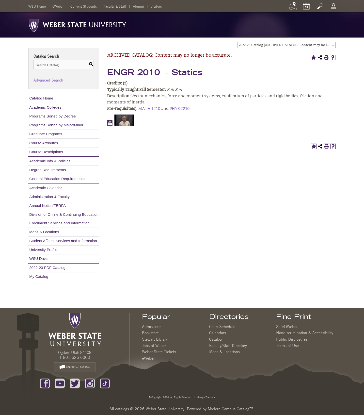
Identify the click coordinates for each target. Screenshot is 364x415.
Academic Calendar (45, 188)
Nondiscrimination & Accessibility (304, 332)
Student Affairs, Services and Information (63, 241)
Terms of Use (287, 345)
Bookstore (150, 332)
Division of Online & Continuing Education (63, 214)
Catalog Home (41, 98)
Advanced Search (48, 80)
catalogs (122, 408)
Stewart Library (155, 339)
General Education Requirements (57, 179)
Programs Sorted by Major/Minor (56, 125)
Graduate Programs (45, 134)
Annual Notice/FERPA (47, 205)
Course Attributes (43, 143)
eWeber (58, 6)
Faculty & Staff (114, 6)
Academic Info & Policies (49, 161)
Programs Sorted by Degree (52, 116)
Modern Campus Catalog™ (230, 408)
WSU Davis (38, 258)
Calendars (217, 332)
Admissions (151, 326)
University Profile (43, 250)
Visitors (156, 6)
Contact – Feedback (74, 367)
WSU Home (37, 6)
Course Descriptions (46, 152)
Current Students (83, 6)
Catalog (215, 339)
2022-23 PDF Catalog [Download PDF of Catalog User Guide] (47, 268)
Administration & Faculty (49, 197)
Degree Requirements (47, 170)
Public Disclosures (291, 339)
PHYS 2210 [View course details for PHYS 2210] (180, 109)
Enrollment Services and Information (59, 223)
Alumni (138, 6)
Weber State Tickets (159, 351)
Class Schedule (222, 326)
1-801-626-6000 (74, 357)
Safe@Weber (287, 326)
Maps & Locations (44, 232)
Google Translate (206, 396)
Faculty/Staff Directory (228, 345)
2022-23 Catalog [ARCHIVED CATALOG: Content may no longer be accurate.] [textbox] (287, 45)
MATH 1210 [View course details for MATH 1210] (149, 109)
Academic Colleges (45, 107)
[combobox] (286, 45)
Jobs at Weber (154, 345)
